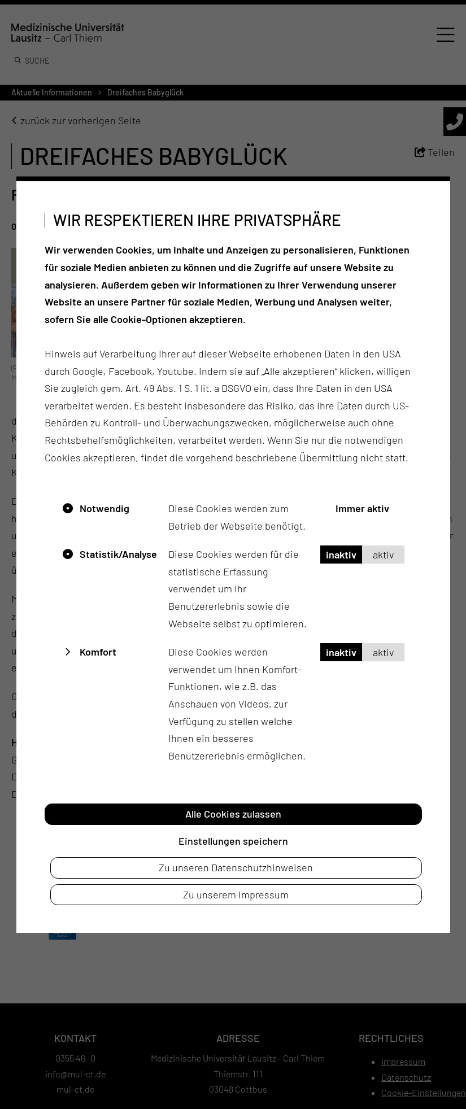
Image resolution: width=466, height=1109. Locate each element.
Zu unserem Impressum (236, 894)
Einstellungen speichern (233, 840)
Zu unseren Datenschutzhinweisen (236, 867)
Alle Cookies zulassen (233, 813)
